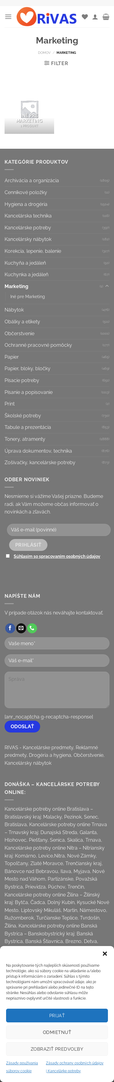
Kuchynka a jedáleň (26, 274)
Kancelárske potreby (28, 228)
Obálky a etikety (22, 322)
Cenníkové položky (26, 192)
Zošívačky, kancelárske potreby (40, 462)
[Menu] (8, 16)
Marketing (16, 286)
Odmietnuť (57, 1032)
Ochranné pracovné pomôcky (38, 345)
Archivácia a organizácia (32, 180)
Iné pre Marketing (27, 296)
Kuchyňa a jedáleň (25, 263)
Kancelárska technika (28, 216)
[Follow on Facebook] (10, 628)
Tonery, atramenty (25, 439)
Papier (12, 357)
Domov (44, 52)
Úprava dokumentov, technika (38, 451)
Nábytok (14, 310)
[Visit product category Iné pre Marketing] (29, 109)
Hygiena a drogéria (26, 204)
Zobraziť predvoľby (57, 1049)
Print (10, 404)
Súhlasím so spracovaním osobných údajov (57, 556)
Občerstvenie (19, 333)
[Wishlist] (85, 16)
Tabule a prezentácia (28, 427)
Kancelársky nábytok (28, 239)
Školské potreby (23, 416)
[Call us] (32, 628)
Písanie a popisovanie (29, 392)
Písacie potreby (22, 380)
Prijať (57, 1015)
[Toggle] (107, 286)
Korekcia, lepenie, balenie (33, 251)
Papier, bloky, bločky (27, 368)
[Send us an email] (21, 628)
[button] (105, 954)
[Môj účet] (95, 16)
